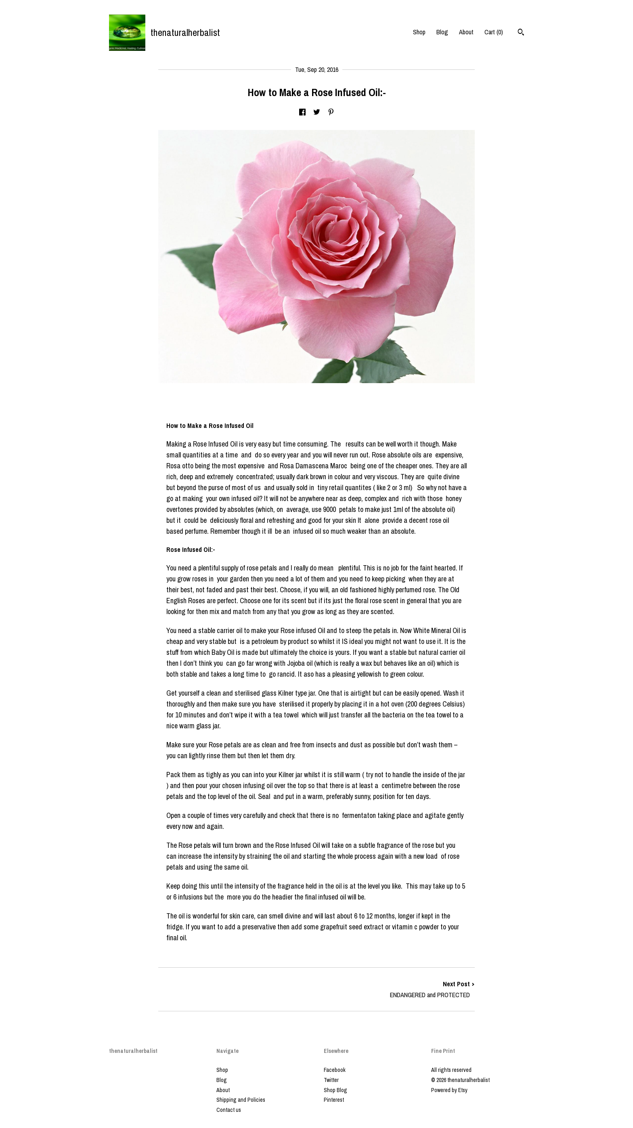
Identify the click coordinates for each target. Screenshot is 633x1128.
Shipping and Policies (240, 1099)
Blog (442, 31)
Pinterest (334, 1099)
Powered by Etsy (449, 1090)
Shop (419, 31)
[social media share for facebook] (302, 112)
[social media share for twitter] (316, 112)
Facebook (335, 1069)
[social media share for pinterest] (331, 112)
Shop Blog (335, 1090)
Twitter (331, 1080)
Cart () (493, 31)
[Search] (521, 33)
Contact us (228, 1109)
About (466, 31)
